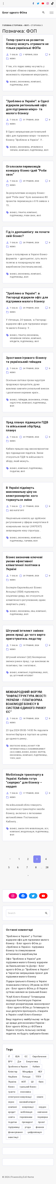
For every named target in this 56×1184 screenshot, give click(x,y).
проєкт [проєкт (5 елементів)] (41, 1122)
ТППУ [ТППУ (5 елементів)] (38, 1077)
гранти (22, 212)
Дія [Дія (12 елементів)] (19, 1061)
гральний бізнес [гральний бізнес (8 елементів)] (28, 1087)
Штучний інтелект (23, 676)
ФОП (26, 25)
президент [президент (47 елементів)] (27, 1122)
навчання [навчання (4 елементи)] (42, 1112)
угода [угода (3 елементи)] (28, 1127)
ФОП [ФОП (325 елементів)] (23, 1082)
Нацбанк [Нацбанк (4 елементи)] (12, 1077)
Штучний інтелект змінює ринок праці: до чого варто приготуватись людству (25, 634)
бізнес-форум (37, 752)
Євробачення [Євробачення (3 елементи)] (39, 1056)
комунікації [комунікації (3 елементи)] (28, 1107)
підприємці (16, 85)
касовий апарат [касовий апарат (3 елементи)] (27, 1102)
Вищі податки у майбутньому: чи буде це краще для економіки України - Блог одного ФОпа (27, 1023)
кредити (14, 341)
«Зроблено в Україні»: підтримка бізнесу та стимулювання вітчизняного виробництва (25, 950)
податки (15, 471)
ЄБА (33, 611)
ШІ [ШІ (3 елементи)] (32, 1082)
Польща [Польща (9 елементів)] (26, 1077)
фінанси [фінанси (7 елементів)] (40, 1127)
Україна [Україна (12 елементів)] (12, 1082)
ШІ (11, 676)
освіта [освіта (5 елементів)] (11, 1117)
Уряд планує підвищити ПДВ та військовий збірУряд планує (27, 426)
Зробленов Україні (20, 338)
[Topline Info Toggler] (3, 3)
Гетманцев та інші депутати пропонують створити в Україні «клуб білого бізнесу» (27, 1011)
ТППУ (12, 758)
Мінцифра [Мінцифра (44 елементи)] (28, 1071)
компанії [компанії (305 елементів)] (12, 1107)
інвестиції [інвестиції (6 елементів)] (13, 1137)
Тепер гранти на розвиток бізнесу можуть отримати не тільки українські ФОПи (27, 44)
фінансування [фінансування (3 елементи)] (15, 1132)
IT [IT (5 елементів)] (9, 1056)
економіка (24, 82)
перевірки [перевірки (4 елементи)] (42, 1117)
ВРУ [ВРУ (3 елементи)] (10, 1061)
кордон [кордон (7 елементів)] (42, 1107)
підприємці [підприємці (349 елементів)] (14, 1127)
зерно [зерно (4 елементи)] (11, 1102)
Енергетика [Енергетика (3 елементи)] (32, 1061)
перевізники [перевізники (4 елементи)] (26, 1117)
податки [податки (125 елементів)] (12, 1122)
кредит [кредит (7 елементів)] (12, 1112)
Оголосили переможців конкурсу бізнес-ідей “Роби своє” (26, 170)
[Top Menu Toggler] (51, 12)
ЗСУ (46, 829)
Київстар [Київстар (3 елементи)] (12, 1071)
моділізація (27, 832)
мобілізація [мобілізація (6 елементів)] (26, 1112)
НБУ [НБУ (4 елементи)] (40, 1071)
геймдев (22, 400)
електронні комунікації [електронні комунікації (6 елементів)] (20, 1097)
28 (47, 867)
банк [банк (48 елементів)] (41, 1082)
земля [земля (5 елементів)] (40, 1097)
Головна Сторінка (12, 25)
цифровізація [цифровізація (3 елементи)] (35, 1132)
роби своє (30, 216)
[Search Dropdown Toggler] (43, 12)
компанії (36, 82)
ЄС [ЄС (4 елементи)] (26, 1056)
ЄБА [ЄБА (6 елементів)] (17, 1056)
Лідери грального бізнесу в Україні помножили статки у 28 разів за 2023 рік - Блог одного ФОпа (27, 985)
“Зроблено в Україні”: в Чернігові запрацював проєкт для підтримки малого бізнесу (28, 973)
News (12, 59)
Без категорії (17, 510)
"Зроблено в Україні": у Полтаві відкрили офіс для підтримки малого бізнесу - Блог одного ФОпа (27, 940)
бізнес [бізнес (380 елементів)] (11, 1087)
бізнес (13, 82)
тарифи (28, 541)
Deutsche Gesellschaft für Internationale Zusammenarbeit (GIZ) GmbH (28, 749)
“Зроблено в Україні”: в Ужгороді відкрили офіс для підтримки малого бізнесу (27, 297)
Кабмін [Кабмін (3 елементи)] (36, 1066)
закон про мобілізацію (30, 829)
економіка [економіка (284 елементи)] (25, 1092)
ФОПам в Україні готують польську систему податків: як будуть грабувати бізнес (27, 1030)
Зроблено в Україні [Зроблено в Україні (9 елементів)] (18, 1066)
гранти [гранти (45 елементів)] (11, 1092)
